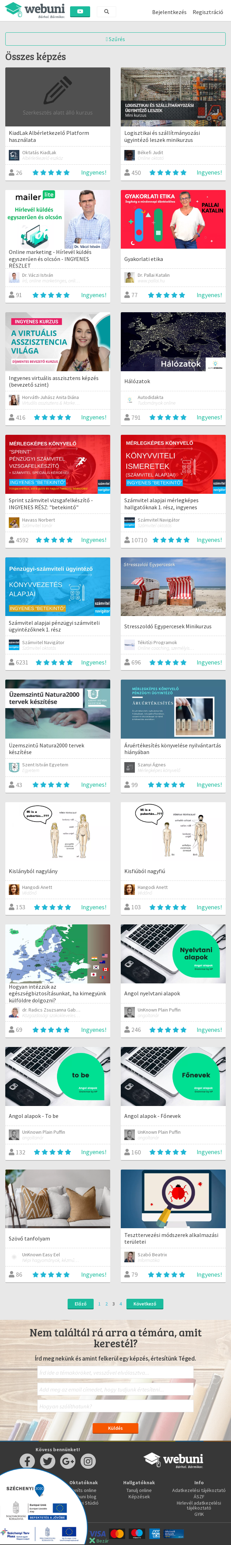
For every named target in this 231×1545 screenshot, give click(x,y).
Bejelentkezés (169, 11)
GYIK (199, 1514)
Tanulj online (139, 1490)
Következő (144, 1304)
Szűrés (115, 38)
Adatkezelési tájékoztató (199, 1490)
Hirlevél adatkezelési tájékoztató (199, 1505)
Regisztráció (208, 11)
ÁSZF (199, 1496)
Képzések (139, 1496)
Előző (81, 1304)
